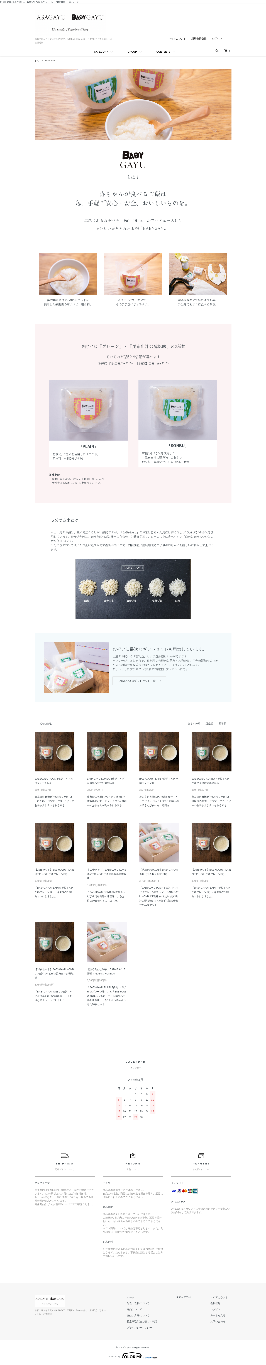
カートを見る (221, 1316)
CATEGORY (101, 51)
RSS (186, 1298)
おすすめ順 (194, 724)
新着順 (222, 724)
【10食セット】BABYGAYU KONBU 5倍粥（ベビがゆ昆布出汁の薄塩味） (106, 875)
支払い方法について (149, 1316)
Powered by (133, 1356)
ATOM (194, 1298)
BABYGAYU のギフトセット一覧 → (139, 681)
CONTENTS (163, 51)
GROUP (132, 51)
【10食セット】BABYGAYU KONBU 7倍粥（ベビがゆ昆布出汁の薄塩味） (54, 974)
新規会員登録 (198, 38)
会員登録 (219, 1304)
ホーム (38, 60)
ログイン (217, 38)
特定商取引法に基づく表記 (153, 1322)
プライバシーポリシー (150, 1328)
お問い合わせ (221, 1322)
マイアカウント (177, 38)
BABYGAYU (52, 60)
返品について (145, 1310)
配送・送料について (149, 1304)
